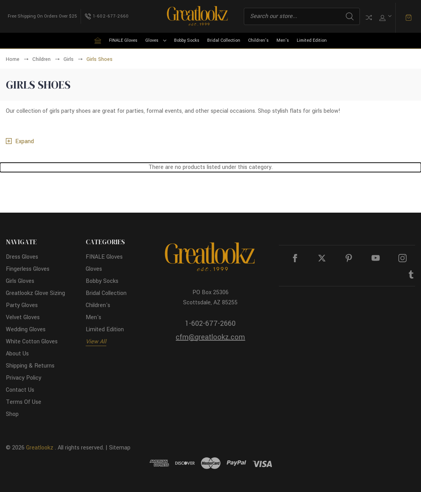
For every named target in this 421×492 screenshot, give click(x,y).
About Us (17, 354)
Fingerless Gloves (27, 269)
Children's (258, 40)
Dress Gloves (22, 257)
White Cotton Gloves (32, 341)
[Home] (97, 40)
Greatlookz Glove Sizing (35, 293)
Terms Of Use (23, 402)
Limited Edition (312, 40)
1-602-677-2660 (210, 323)
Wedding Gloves (26, 329)
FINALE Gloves (123, 40)
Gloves (155, 40)
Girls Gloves (20, 281)
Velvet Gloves (23, 317)
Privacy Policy (23, 378)
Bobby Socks (186, 40)
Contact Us (20, 390)
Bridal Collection (223, 40)
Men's (283, 40)
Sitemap (119, 448)
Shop (12, 414)
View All (96, 341)
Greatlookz (39, 448)
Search (350, 16)
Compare (369, 17)
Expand (24, 141)
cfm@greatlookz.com (210, 337)
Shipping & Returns (30, 366)
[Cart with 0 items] (408, 17)
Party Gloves (22, 305)
